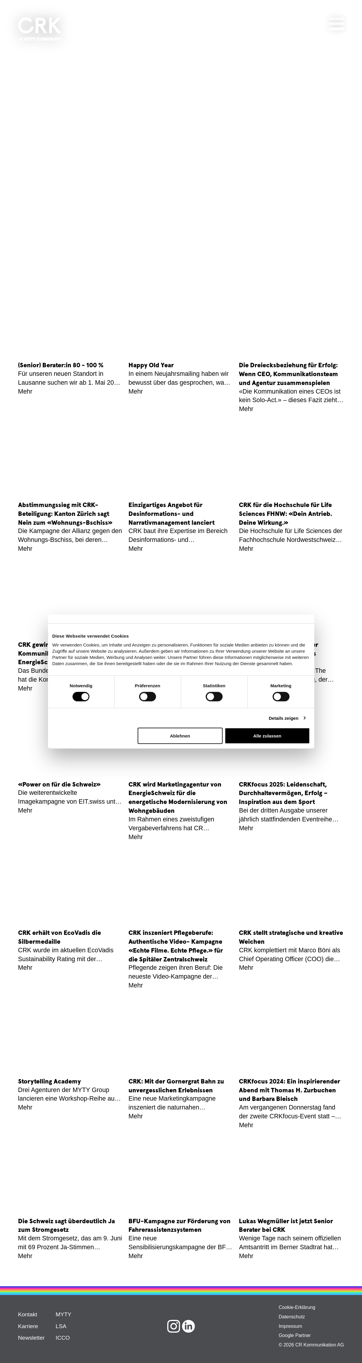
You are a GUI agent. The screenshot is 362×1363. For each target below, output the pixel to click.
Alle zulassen (267, 735)
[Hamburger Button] (336, 22)
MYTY (63, 1314)
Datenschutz (292, 1316)
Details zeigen (283, 717)
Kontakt (27, 1314)
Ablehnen (180, 735)
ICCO (63, 1338)
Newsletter (31, 1338)
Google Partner (295, 1335)
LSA (61, 1326)
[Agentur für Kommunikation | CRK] (39, 29)
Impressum (290, 1326)
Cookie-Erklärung (297, 1307)
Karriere (28, 1326)
